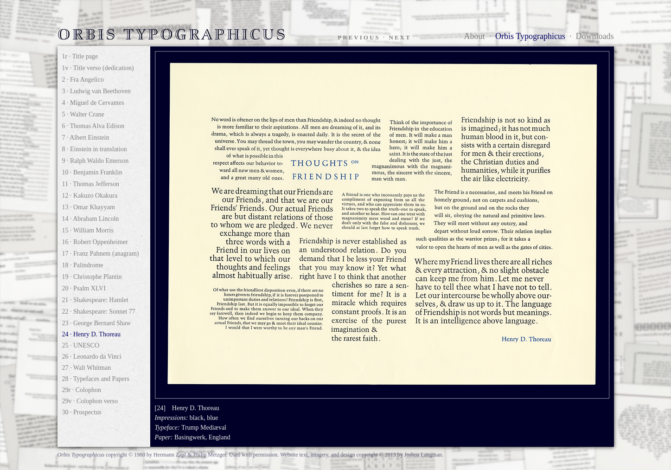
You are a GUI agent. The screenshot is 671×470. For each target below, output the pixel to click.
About (474, 36)
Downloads (595, 36)
